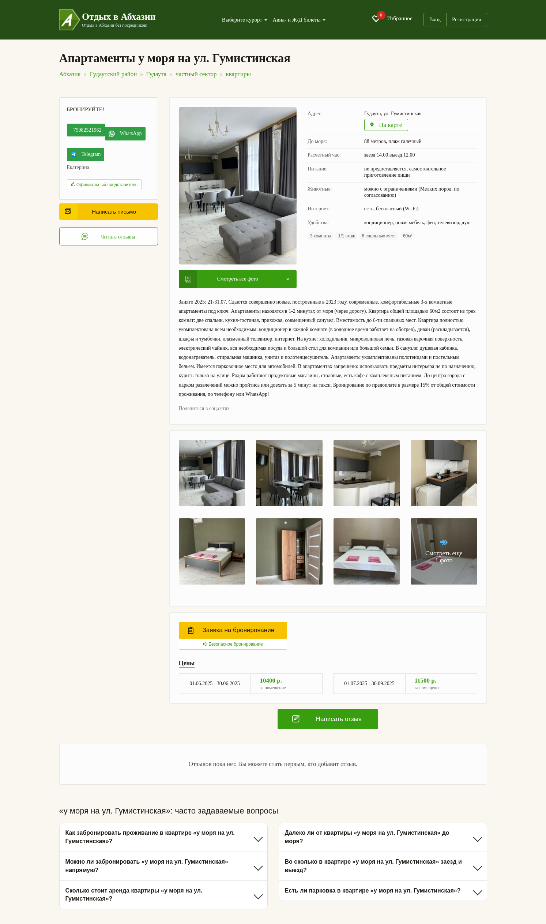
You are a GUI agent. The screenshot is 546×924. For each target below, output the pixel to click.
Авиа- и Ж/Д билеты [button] (299, 20)
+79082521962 (86, 130)
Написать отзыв (327, 718)
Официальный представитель (104, 184)
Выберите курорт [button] (244, 20)
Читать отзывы (108, 236)
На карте (386, 124)
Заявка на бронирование (231, 630)
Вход (435, 19)
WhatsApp (125, 134)
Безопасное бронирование (233, 644)
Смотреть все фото (221, 279)
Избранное (392, 18)
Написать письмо (100, 212)
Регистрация (466, 19)
